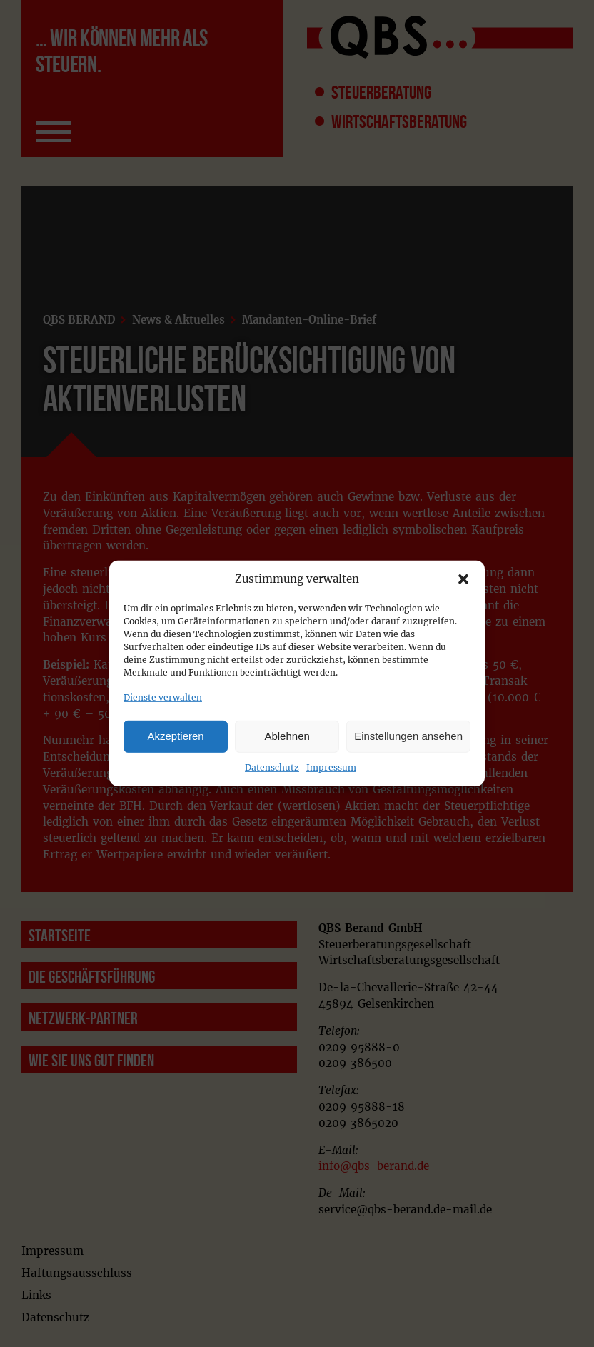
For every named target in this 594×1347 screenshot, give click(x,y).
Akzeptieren (175, 736)
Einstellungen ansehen (408, 736)
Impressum (331, 766)
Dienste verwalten (163, 697)
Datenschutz (272, 766)
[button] (463, 579)
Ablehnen (286, 736)
